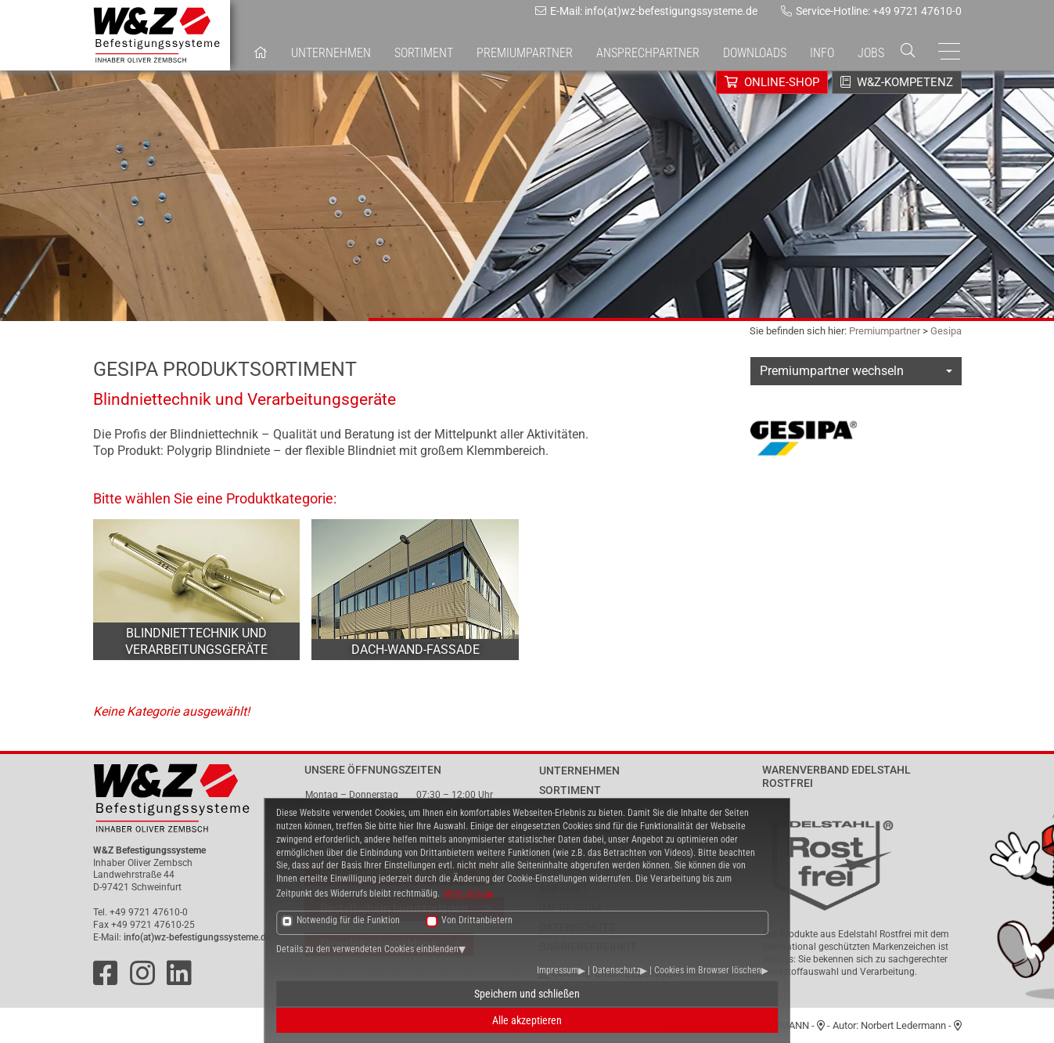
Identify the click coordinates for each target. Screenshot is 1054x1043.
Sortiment (423, 52)
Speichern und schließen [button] (527, 993)
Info (822, 52)
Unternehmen (331, 52)
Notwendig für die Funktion (348, 920)
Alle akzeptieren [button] (527, 1020)
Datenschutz (616, 970)
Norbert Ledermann (903, 1025)
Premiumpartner (884, 331)
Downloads (754, 52)
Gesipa (946, 331)
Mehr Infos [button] (465, 893)
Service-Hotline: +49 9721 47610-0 (871, 11)
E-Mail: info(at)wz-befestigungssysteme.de (646, 11)
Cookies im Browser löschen (707, 970)
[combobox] (856, 371)
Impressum (557, 970)
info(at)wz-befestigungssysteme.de (197, 937)
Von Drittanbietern (477, 920)
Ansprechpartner (648, 52)
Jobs (871, 52)
